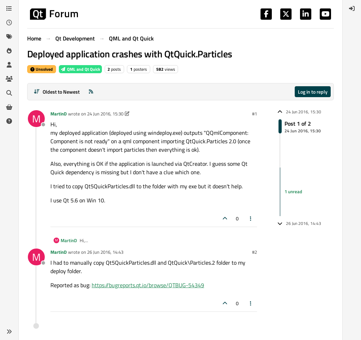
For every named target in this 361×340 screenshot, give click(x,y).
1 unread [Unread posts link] (293, 191)
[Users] (9, 64)
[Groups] (9, 78)
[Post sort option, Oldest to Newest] (56, 91)
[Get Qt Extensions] (9, 107)
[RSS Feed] (91, 91)
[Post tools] (251, 218)
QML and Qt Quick (80, 69)
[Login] (351, 8)
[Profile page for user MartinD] (36, 118)
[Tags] (9, 36)
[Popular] (9, 50)
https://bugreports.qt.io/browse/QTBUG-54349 (148, 285)
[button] (9, 331)
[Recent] (9, 22)
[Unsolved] (9, 121)
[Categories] (9, 8)
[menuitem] (351, 8)
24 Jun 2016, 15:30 (105, 113)
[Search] (9, 93)
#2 (254, 252)
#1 (254, 113)
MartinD (58, 113)
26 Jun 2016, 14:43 (105, 252)
